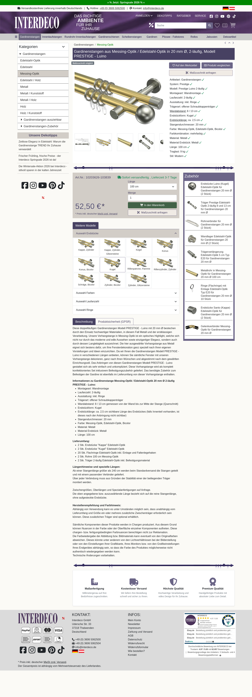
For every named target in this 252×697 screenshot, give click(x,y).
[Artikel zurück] (225, 43)
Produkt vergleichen (217, 65)
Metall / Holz (28, 100)
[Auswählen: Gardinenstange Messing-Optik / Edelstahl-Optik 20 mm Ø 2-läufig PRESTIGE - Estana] (113, 247)
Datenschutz (135, 639)
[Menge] (152, 198)
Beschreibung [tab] (84, 321)
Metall (24, 86)
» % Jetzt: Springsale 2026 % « (126, 2)
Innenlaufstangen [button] (52, 36)
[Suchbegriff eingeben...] (180, 25)
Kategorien (42, 46)
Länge (131, 181)
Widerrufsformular (138, 647)
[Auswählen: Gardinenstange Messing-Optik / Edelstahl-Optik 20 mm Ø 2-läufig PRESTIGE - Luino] (113, 264)
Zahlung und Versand (140, 631)
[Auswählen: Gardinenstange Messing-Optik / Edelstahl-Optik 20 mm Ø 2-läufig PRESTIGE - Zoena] (139, 280)
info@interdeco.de (153, 8)
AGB (130, 635)
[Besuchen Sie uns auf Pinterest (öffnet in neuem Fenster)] (228, 16)
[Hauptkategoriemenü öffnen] (16, 37)
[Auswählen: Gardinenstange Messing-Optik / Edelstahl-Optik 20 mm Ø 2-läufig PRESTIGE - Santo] (86, 247)
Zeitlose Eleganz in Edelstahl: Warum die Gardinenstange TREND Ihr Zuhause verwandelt (42, 145)
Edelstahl (26, 67)
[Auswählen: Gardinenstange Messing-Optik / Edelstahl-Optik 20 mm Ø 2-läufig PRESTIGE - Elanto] (165, 264)
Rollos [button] (194, 36)
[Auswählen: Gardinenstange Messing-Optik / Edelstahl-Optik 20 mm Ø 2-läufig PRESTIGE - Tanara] (86, 264)
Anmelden (143, 15)
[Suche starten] (209, 25)
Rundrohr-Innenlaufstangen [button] (80, 36)
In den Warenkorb (152, 205)
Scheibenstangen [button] (132, 36)
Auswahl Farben (126, 292)
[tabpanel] (126, 444)
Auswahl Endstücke (126, 233)
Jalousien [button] (211, 36)
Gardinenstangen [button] (30, 36)
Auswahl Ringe (126, 309)
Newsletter (134, 624)
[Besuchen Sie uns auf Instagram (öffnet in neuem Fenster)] (216, 16)
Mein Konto (134, 620)
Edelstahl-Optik (30, 60)
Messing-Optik (29, 73)
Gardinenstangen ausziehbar (41, 119)
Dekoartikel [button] (229, 36)
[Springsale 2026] (63, 618)
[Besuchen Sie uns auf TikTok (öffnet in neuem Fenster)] (234, 16)
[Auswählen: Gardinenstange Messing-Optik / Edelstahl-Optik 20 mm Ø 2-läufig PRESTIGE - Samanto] (139, 264)
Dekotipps (164, 15)
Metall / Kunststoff (32, 93)
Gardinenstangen (32, 53)
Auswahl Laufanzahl (126, 301)
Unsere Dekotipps (43, 135)
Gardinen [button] (152, 36)
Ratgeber (184, 15)
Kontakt (132, 655)
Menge (132, 192)
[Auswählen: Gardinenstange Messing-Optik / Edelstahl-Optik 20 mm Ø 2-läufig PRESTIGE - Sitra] (165, 247)
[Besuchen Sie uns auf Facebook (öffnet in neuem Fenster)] (211, 16)
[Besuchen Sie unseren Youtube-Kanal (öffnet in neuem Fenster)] (222, 16)
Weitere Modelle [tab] (85, 225)
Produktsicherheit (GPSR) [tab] (114, 321)
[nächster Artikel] (233, 43)
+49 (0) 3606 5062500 (112, 8)
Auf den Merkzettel (184, 65)
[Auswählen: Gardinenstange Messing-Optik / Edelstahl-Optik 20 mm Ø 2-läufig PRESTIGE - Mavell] (113, 280)
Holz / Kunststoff (31, 113)
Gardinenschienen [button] (108, 36)
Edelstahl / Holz (30, 80)
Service (200, 15)
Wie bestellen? (136, 651)
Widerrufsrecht (136, 643)
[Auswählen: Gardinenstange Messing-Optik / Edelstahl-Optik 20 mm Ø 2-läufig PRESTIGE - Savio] (139, 247)
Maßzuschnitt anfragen (201, 72)
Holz (23, 106)
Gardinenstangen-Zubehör (39, 126)
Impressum (134, 628)
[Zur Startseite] (38, 618)
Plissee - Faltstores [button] (173, 36)
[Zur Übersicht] (229, 43)
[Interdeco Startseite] (37, 22)
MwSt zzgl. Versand (107, 213)
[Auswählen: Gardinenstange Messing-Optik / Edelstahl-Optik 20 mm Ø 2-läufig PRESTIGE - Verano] (86, 280)
